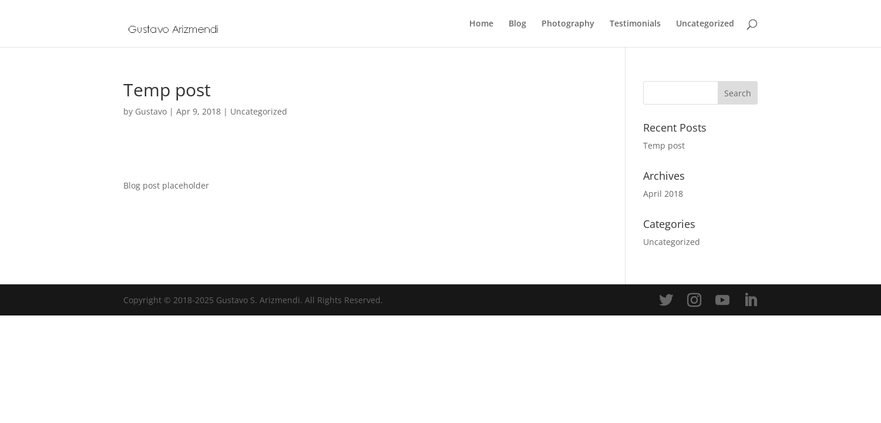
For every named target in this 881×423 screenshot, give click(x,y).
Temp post (664, 145)
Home (481, 24)
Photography (568, 24)
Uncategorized (705, 24)
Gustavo (151, 111)
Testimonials (635, 24)
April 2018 (663, 193)
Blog (517, 24)
